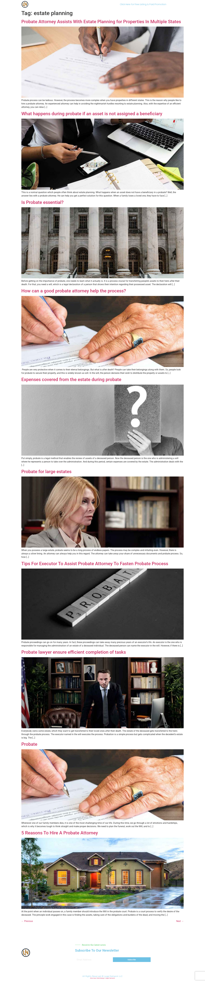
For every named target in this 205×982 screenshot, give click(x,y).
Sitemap (93, 978)
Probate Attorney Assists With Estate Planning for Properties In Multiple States (101, 21)
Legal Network (110, 978)
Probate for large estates (46, 471)
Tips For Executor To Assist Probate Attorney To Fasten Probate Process (94, 563)
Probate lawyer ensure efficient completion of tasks (73, 652)
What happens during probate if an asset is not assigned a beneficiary (91, 113)
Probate (29, 744)
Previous (27, 921)
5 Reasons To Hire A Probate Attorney (59, 833)
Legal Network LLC (113, 976)
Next (180, 921)
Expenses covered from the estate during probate (71, 379)
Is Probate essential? (42, 202)
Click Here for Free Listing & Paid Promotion (143, 4)
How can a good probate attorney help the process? (73, 291)
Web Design (101, 978)
